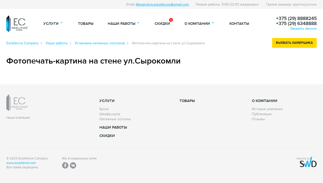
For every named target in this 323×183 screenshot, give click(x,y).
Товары (85, 23)
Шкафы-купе (109, 114)
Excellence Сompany (22, 43)
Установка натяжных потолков (100, 43)
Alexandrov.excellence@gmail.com (162, 4)
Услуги (51, 23)
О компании (197, 23)
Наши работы (121, 23)
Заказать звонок (303, 28)
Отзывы (258, 119)
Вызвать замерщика (294, 43)
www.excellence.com (21, 163)
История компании (267, 109)
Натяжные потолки (115, 119)
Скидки (162, 23)
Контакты (239, 23)
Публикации (262, 114)
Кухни (104, 109)
